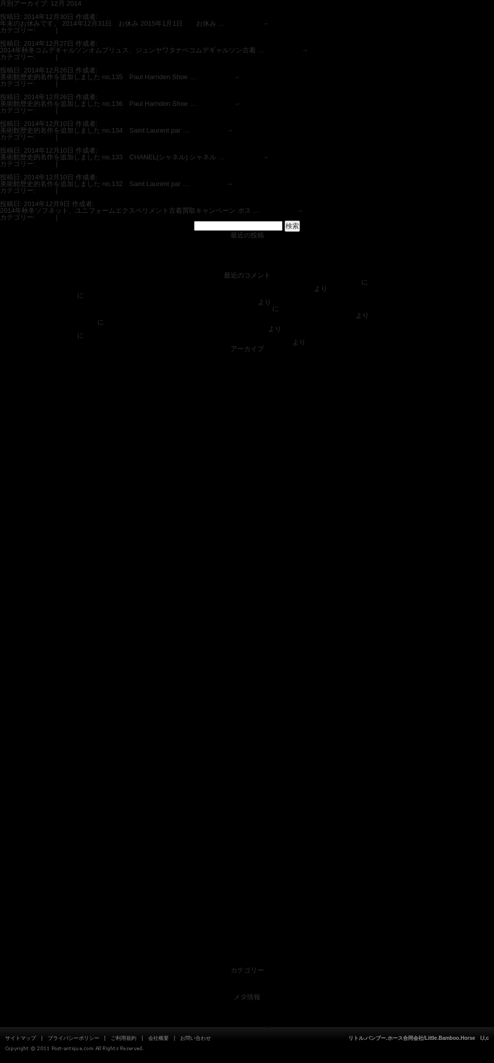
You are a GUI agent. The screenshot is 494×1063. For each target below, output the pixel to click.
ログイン (247, 1003)
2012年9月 (247, 917)
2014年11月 (246, 743)
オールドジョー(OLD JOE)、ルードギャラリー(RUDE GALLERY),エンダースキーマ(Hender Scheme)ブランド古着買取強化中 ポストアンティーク (289, 298)
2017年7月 (247, 536)
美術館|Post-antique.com (39, 295)
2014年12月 (246, 736)
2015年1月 (247, 730)
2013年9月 (247, 836)
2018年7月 (247, 476)
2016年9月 (247, 603)
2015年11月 (246, 663)
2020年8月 (247, 415)
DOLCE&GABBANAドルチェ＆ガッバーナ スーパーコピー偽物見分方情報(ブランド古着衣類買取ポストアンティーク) (180, 282)
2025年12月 (246, 355)
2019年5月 (247, 469)
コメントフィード (247, 1017)
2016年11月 (246, 589)
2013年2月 (247, 883)
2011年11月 (246, 957)
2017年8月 (247, 529)
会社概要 (158, 1038)
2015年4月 (247, 709)
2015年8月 (247, 683)
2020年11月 (246, 409)
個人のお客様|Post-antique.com (49, 322)
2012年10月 (246, 910)
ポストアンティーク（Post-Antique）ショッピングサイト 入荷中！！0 (247, 248)
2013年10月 (246, 830)
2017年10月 (246, 516)
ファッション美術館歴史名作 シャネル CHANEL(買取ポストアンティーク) (116, 144)
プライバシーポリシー (73, 1038)
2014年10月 (246, 750)
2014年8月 (247, 763)
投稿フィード (247, 1010)
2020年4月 (247, 435)
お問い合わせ (195, 1038)
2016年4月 (247, 636)
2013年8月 (247, 843)
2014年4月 (247, 790)
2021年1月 (247, 395)
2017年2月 (247, 569)
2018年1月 (247, 496)
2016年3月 (247, 643)
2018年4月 (247, 489)
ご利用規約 (123, 1038)
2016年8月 (247, 609)
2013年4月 (247, 870)
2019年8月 (247, 456)
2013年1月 (247, 890)
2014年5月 (247, 783)
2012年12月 (246, 897)
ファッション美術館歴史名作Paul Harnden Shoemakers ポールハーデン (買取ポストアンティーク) (148, 63)
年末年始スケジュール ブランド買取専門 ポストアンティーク (97, 10)
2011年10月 (246, 963)
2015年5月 (247, 703)
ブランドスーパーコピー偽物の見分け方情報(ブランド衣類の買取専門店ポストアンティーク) (247, 255)
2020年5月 (247, 429)
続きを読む (248, 23)
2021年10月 (246, 375)
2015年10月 (246, 669)
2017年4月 (247, 556)
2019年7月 (247, 462)
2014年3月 (247, 796)
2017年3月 (247, 562)
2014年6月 (247, 776)
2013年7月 (247, 850)
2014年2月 (247, 803)
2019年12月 (246, 449)
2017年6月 (247, 542)
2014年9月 (247, 756)
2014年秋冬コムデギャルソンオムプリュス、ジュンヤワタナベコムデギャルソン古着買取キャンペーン (154, 37)
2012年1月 (247, 950)
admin (108, 17)
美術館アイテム (247, 990)
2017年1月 (247, 576)
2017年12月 (246, 502)
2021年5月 (247, 382)
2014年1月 (247, 810)
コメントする (79, 30)
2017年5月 (247, 549)
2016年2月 (247, 649)
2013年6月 (247, 856)
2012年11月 (246, 903)
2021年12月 (246, 369)
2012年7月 (247, 930)
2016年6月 (247, 623)
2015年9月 (247, 676)
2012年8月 (247, 923)
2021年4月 (247, 389)
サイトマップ (20, 1038)
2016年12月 (246, 583)
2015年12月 (246, 656)
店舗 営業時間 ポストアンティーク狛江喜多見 (247, 242)
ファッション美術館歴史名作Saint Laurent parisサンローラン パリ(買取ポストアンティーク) (138, 117)
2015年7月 (247, 689)
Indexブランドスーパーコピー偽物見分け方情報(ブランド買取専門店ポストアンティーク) (247, 262)
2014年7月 (247, 770)
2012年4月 (247, 943)
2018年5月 (247, 482)
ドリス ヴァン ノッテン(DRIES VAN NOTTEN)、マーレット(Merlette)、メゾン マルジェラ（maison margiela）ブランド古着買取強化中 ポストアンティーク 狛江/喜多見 (289, 339)
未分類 (247, 983)
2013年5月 (247, 863)
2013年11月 (246, 823)
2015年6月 (247, 696)
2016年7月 (247, 616)
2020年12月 (246, 402)
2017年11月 (246, 509)
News (45, 30)
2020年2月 (247, 442)
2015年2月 (247, 723)
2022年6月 (247, 362)
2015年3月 (247, 716)
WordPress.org (247, 1024)
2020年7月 (247, 422)
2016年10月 (246, 596)
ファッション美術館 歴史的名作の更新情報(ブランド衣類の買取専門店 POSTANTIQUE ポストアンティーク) (247, 268)
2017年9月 (247, 522)
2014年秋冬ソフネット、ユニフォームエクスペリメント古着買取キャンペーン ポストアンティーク (149, 197)
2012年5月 (247, 937)
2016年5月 (247, 629)
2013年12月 (246, 816)
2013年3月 (247, 877)
